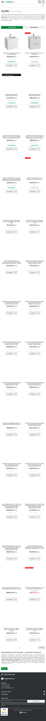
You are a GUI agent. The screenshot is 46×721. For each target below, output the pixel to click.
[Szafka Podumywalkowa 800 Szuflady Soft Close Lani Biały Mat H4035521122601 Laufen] (34, 343)
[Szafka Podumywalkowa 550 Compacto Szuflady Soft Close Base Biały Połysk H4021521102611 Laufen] (11, 262)
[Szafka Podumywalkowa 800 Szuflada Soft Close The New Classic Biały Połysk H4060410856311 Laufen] (34, 547)
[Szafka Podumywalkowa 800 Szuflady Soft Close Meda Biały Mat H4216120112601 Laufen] (34, 465)
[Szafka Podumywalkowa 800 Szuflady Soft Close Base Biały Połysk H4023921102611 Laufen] (11, 303)
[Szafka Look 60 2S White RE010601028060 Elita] (11, 95)
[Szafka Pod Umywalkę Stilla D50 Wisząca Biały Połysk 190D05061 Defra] (11, 222)
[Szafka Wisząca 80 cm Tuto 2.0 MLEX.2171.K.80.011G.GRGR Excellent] (11, 629)
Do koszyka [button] (10, 65)
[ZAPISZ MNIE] (36, 701)
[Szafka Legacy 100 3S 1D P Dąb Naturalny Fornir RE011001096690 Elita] (34, 629)
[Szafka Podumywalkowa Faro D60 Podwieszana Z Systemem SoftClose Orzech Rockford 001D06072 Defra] (11, 179)
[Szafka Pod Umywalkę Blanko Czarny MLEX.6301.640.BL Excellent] (34, 588)
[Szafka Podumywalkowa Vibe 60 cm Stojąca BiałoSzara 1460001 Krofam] (11, 588)
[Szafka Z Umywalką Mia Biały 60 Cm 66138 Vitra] (34, 53)
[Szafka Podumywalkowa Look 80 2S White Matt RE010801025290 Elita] (11, 423)
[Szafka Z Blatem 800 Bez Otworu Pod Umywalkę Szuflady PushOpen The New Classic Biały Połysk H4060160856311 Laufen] (11, 547)
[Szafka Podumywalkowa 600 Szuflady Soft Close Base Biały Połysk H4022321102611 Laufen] (34, 262)
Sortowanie (34, 27)
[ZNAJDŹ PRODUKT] (21, 6)
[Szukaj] (42, 6)
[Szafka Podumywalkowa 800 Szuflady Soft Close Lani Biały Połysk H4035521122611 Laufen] (11, 384)
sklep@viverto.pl (9, 679)
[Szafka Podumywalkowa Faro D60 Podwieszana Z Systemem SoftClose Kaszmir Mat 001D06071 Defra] (11, 137)
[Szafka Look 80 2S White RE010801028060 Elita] (34, 95)
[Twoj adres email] (14, 701)
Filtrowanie (12, 27)
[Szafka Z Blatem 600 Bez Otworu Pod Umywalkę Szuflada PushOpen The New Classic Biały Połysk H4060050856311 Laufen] (11, 505)
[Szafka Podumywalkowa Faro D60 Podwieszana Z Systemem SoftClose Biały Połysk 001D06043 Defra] (34, 137)
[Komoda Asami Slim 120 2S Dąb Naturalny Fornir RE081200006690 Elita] (34, 222)
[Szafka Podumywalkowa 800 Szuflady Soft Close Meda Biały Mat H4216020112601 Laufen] (11, 465)
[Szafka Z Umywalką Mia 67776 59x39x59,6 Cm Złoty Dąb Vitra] (34, 178)
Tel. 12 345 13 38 (5, 684)
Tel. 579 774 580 (5, 686)
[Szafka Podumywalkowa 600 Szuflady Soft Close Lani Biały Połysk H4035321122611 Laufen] (11, 343)
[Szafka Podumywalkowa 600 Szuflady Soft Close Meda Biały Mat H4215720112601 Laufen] (34, 424)
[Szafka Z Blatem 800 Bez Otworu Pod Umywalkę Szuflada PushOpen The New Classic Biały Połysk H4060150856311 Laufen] (34, 505)
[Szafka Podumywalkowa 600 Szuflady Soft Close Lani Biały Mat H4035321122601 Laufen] (34, 303)
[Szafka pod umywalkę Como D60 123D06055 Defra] (11, 53)
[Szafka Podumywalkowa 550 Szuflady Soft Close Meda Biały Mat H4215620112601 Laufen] (34, 384)
